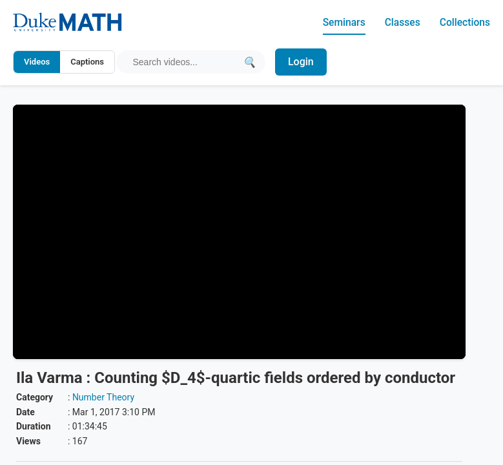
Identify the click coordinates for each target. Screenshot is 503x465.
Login (301, 62)
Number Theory (103, 397)
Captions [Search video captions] (87, 62)
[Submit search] (249, 61)
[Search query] (185, 62)
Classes (400, 22)
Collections (464, 22)
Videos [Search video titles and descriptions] (37, 62)
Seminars (342, 22)
